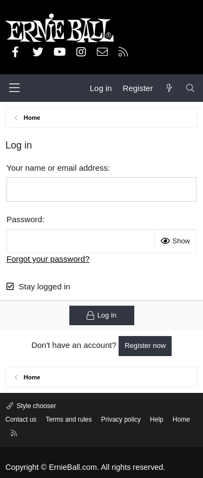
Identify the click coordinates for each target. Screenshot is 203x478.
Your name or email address (57, 167)
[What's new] (168, 88)
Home (181, 419)
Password (24, 219)
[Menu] (14, 88)
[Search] (190, 88)
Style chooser (35, 406)
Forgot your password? (47, 258)
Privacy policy (121, 419)
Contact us (20, 419)
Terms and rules (68, 419)
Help (156, 419)
